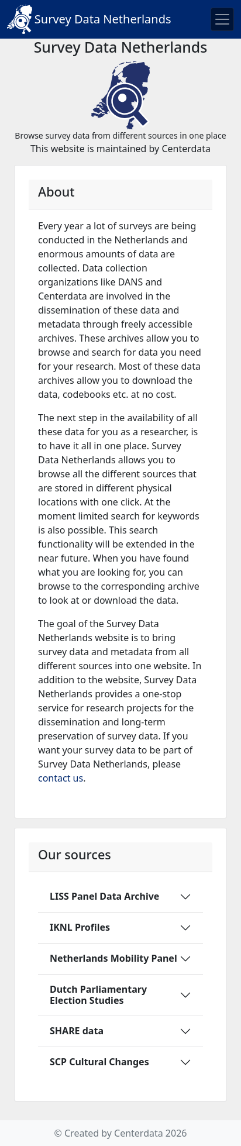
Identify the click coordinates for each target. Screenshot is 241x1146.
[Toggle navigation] (222, 19)
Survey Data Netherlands (89, 19)
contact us (60, 778)
